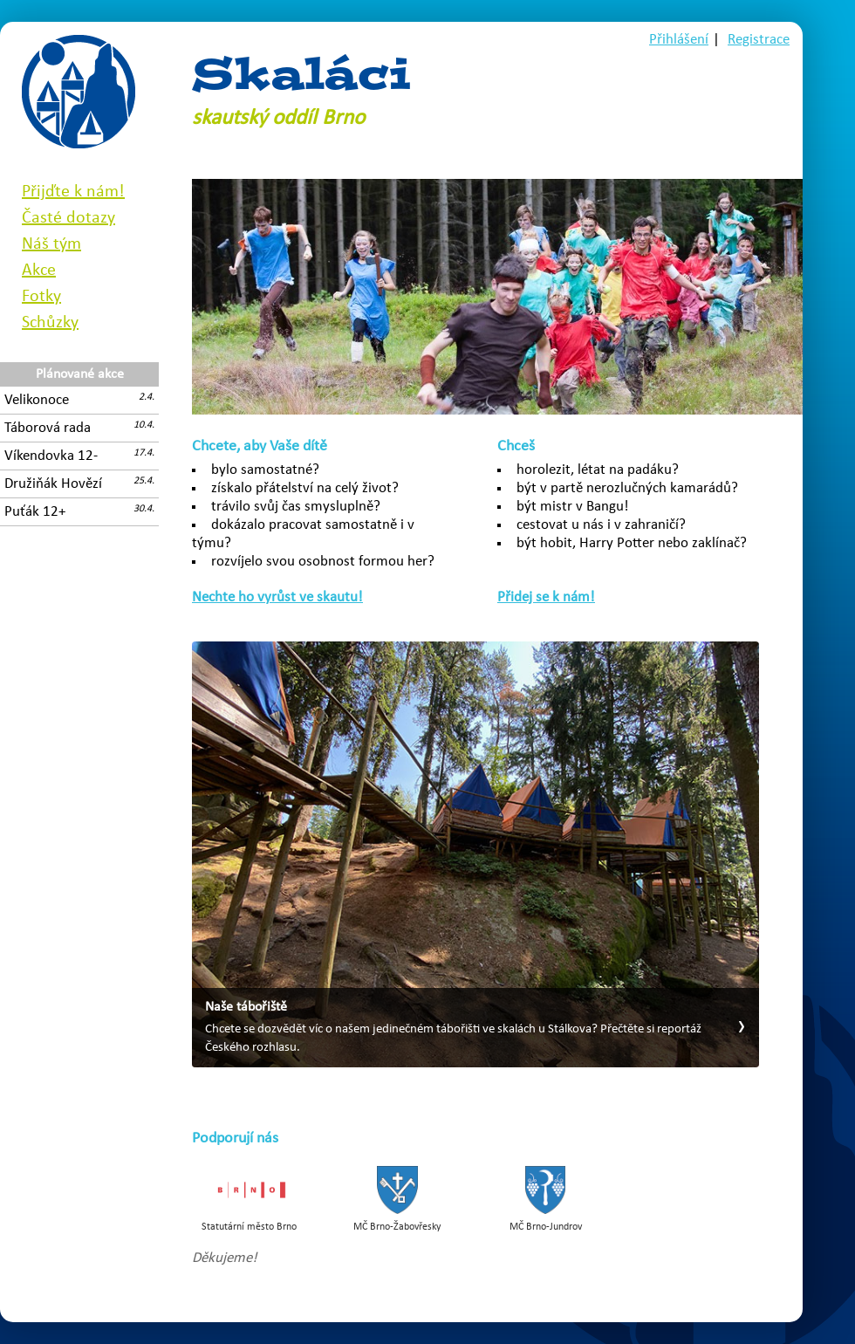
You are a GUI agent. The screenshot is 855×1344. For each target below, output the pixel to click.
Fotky (41, 296)
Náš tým (51, 244)
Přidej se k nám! (546, 597)
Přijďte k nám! (73, 192)
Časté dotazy (68, 218)
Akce (39, 270)
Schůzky (50, 323)
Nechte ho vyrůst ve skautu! (277, 597)
